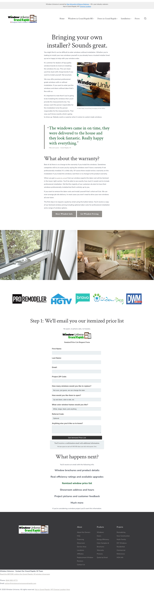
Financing (80, 539)
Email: (54, 367)
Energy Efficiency (103, 539)
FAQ (78, 536)
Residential (121, 547)
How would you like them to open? (66, 395)
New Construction (123, 536)
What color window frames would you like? (70, 405)
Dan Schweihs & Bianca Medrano (78, 4)
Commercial (121, 550)
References (121, 554)
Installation (126, 18)
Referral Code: (58, 414)
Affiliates (80, 554)
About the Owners (83, 532)
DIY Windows (122, 543)
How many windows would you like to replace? (71, 386)
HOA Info (120, 557)
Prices (137, 18)
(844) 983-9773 (11, 580)
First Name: (57, 349)
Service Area (81, 547)
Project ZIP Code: (59, 377)
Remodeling (121, 532)
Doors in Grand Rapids (107, 18)
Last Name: (56, 358)
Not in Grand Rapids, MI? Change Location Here (52, 589)
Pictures (100, 554)
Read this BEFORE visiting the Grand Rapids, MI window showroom (25, 574)
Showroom (81, 543)
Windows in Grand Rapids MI (81, 18)
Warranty (100, 550)
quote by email (61, 178)
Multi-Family (121, 539)
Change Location (85, 6)
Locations (80, 550)
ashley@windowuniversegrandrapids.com (20, 583)
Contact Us (81, 565)
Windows (100, 532)
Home (62, 18)
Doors (99, 536)
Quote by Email (102, 557)
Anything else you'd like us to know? (67, 423)
